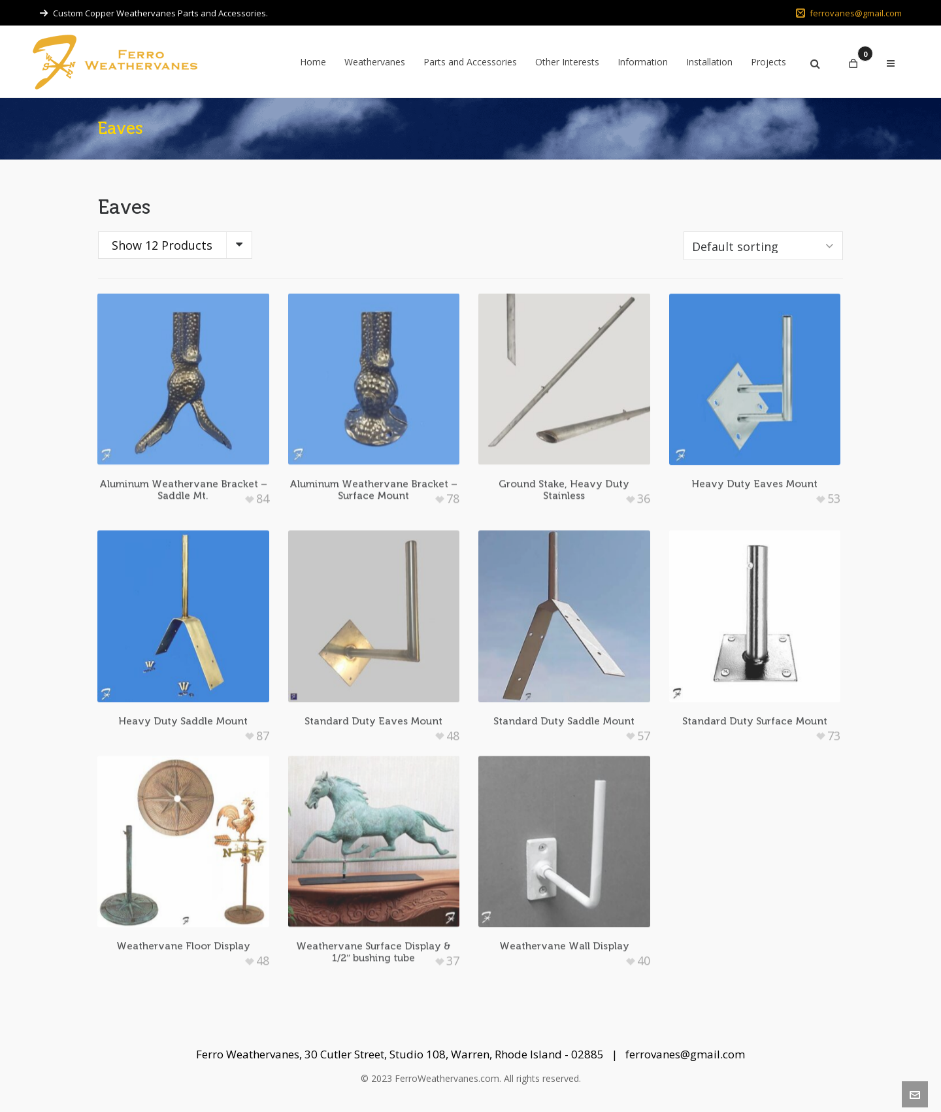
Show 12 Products (162, 245)
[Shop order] (763, 245)
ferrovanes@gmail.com (849, 13)
